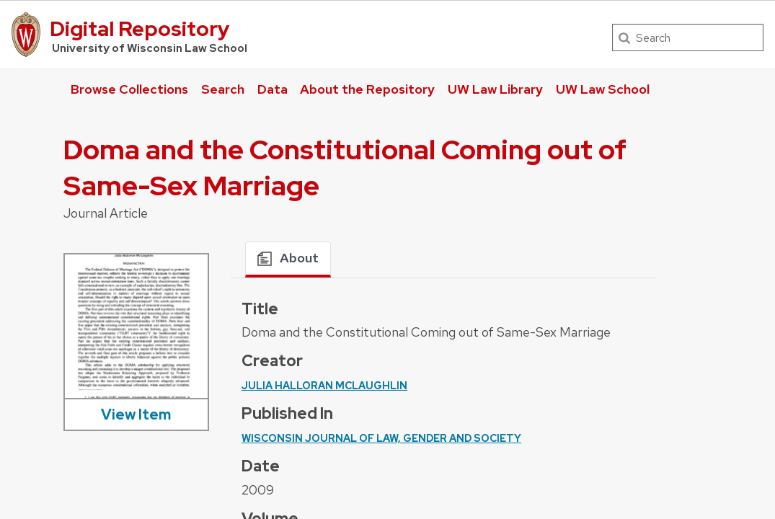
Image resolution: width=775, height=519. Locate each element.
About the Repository (367, 89)
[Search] (687, 37)
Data (272, 89)
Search (222, 89)
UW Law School (603, 89)
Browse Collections (129, 89)
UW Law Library (495, 89)
